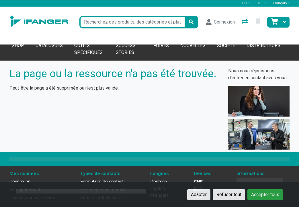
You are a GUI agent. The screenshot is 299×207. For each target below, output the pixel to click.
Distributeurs (263, 45)
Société (226, 45)
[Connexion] (220, 22)
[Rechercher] (191, 22)
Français (280, 3)
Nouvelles (193, 45)
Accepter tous (265, 194)
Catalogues (49, 45)
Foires (161, 45)
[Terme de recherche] (132, 22)
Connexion (19, 181)
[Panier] (273, 22)
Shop (18, 45)
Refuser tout (228, 194)
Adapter (199, 194)
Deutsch (158, 181)
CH (244, 3)
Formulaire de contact (102, 181)
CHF (260, 3)
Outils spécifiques (88, 49)
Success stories (126, 49)
